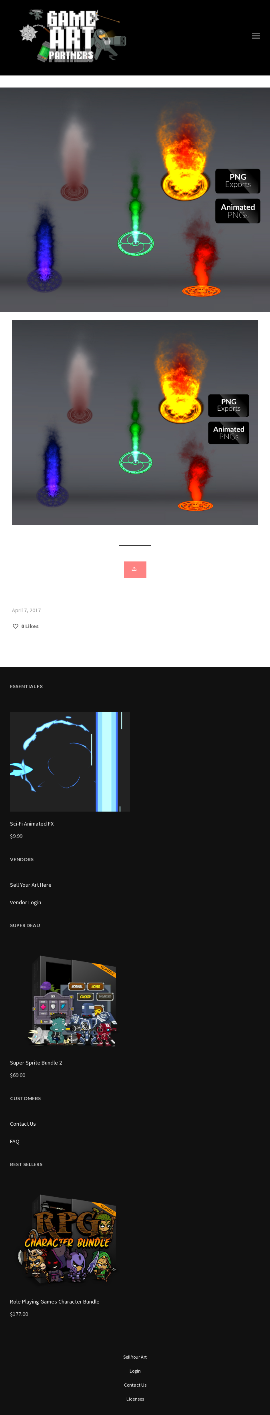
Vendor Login (25, 902)
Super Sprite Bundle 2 (36, 1062)
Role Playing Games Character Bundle (55, 1301)
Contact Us (23, 1123)
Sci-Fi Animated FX (32, 823)
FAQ (15, 1141)
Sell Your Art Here (31, 884)
